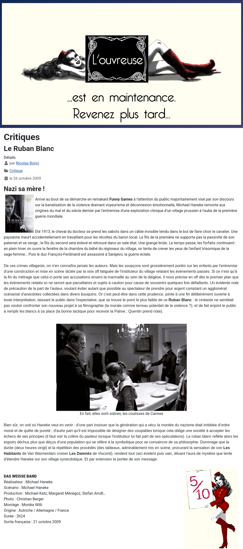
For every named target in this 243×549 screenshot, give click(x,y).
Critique (16, 171)
